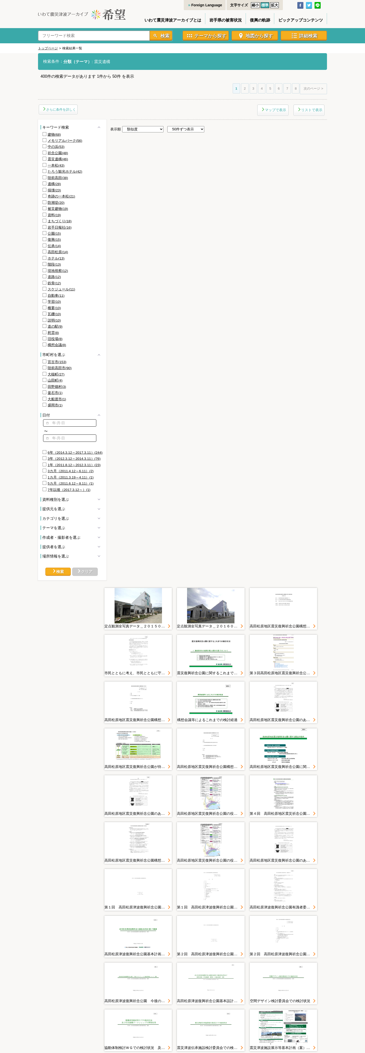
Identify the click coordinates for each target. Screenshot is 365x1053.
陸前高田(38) (58, 178)
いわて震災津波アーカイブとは (172, 20)
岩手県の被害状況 (225, 20)
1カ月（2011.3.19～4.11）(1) (71, 477)
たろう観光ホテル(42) (65, 171)
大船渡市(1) (57, 399)
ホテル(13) (56, 258)
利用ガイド (177, 1007)
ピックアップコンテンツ (300, 20)
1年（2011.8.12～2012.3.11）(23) (74, 465)
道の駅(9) (55, 326)
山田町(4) (55, 380)
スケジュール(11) (61, 289)
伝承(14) (54, 246)
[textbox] (69, 423)
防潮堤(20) (56, 203)
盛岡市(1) (55, 405)
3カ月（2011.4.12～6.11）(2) (71, 471)
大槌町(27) (56, 374)
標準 (264, 5)
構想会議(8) (57, 345)
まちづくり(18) (59, 221)
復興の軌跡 (260, 20)
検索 (164, 35)
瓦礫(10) (54, 314)
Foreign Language (206, 5)
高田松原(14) (58, 252)
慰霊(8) (53, 333)
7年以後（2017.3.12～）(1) (69, 490)
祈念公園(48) (58, 153)
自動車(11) (56, 295)
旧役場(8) (55, 339)
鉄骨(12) (54, 283)
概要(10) (54, 308)
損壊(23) (54, 190)
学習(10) (54, 302)
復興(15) (54, 240)
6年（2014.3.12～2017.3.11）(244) (75, 452)
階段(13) (54, 264)
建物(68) (54, 134)
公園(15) (54, 233)
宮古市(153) (57, 362)
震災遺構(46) (58, 159)
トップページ (48, 48)
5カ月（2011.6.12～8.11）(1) (71, 483)
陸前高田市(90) (59, 368)
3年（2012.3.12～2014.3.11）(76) (74, 459)
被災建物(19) (58, 209)
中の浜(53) (56, 147)
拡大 (274, 5)
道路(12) (54, 277)
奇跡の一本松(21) (61, 196)
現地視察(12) (58, 271)
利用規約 (200, 1007)
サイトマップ (150, 1007)
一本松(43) (56, 165)
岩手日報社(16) (59, 227)
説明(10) (54, 320)
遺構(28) (54, 184)
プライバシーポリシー (231, 1007)
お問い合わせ (267, 1007)
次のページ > (313, 88)
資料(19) (54, 215)
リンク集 (292, 1007)
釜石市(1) (55, 393)
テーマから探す (210, 35)
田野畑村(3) (57, 387)
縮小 (255, 5)
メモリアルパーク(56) (65, 141)
